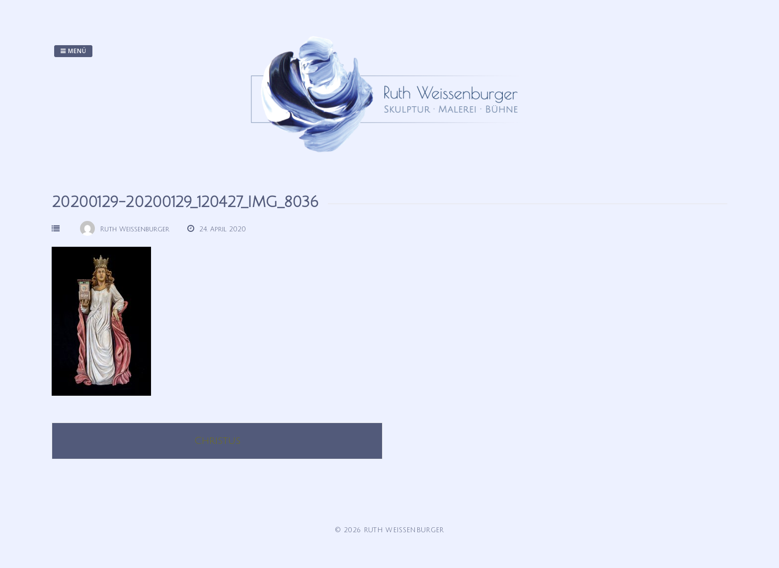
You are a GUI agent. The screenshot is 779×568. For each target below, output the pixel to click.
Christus (217, 440)
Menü (73, 51)
